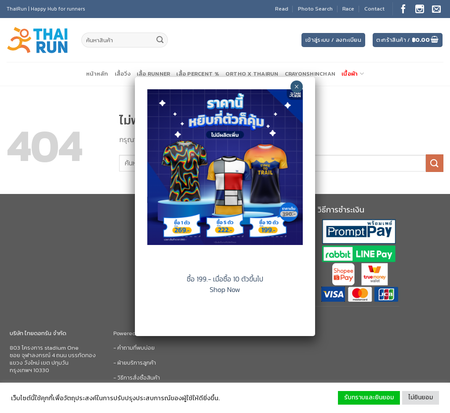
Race (348, 8)
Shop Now (225, 289)
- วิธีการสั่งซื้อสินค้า (136, 377)
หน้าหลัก (97, 73)
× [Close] (296, 86)
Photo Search (315, 8)
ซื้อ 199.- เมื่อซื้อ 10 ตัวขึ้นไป (225, 279)
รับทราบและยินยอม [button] (369, 397)
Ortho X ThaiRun (252, 73)
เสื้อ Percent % (197, 73)
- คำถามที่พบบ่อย (134, 348)
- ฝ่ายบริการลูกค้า (134, 362)
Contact (374, 8)
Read (281, 8)
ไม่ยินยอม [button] (420, 397)
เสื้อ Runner (154, 73)
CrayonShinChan (310, 73)
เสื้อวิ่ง (123, 73)
